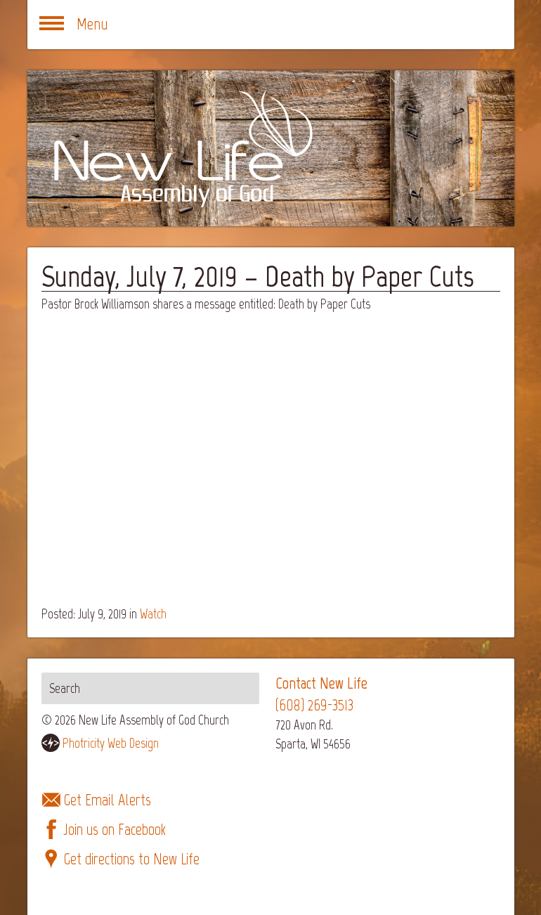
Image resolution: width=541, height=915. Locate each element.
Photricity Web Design (111, 743)
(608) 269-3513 (314, 705)
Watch (153, 614)
